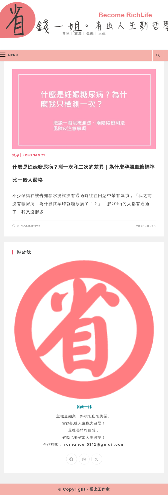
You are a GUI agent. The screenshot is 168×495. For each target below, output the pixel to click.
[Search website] (158, 55)
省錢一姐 (84, 19)
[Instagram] (84, 459)
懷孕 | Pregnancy (28, 155)
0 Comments (28, 226)
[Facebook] (71, 459)
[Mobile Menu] (9, 55)
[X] (96, 459)
